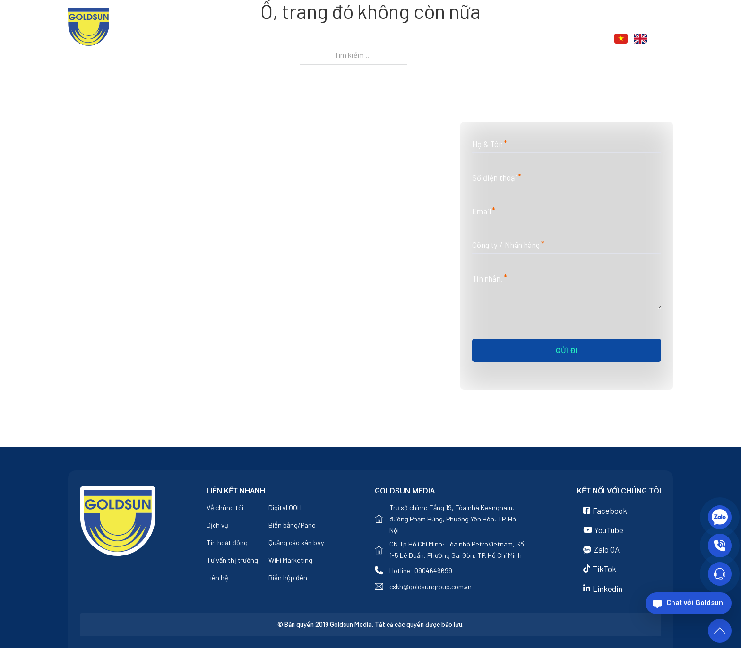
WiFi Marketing (290, 561)
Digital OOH (285, 509)
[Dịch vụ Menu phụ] (480, 39)
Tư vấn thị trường (232, 561)
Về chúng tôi (411, 39)
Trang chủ (356, 39)
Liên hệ (560, 39)
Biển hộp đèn (287, 579)
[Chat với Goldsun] (689, 603)
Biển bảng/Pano (292, 526)
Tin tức (509, 39)
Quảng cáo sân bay (296, 544)
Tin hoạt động (227, 544)
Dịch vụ (458, 39)
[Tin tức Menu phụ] (532, 39)
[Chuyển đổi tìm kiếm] (668, 38)
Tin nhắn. (490, 278)
